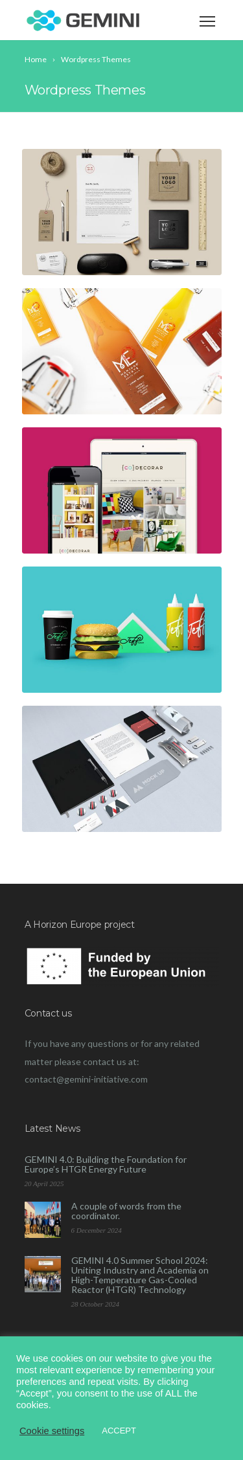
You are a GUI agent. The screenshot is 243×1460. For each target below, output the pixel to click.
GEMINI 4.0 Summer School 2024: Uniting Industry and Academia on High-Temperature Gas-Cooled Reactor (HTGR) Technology (140, 1275)
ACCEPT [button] (119, 1430)
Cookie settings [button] (51, 1431)
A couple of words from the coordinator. (126, 1210)
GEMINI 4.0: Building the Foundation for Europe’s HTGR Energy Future (106, 1164)
